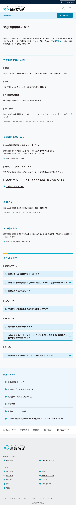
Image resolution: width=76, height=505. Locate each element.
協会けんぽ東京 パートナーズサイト (22, 389)
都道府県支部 (24, 430)
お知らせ (44, 480)
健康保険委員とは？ (15, 382)
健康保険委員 (9, 374)
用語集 (8, 488)
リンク (5, 498)
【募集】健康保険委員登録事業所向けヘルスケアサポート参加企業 (35, 418)
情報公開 (8, 480)
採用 (7, 484)
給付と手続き (10, 471)
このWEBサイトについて (18, 498)
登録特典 (11, 404)
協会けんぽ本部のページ (15, 158)
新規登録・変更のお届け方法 (19, 396)
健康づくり (9, 475)
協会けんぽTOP (11, 430)
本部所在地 (9, 460)
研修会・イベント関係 (16, 411)
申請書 (43, 471)
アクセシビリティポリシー (37, 498)
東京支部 (7, 15)
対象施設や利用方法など (15, 186)
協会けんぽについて (47, 475)
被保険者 (57, 41)
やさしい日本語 (68, 2)
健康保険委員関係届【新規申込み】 (19, 241)
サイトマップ (52, 498)
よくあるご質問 (46, 484)
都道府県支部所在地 (47, 460)
